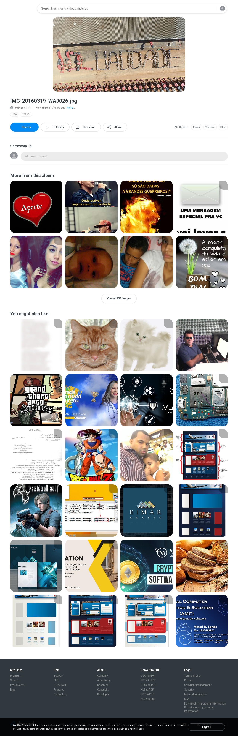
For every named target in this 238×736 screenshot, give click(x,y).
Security (189, 689)
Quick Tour (60, 684)
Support (58, 675)
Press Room (17, 684)
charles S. (18, 107)
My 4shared (41, 107)
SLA (186, 698)
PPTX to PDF (148, 680)
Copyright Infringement (198, 684)
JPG (15, 114)
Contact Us (60, 694)
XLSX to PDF (148, 698)
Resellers (102, 684)
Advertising (104, 680)
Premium (15, 675)
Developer (103, 694)
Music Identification (195, 694)
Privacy (188, 680)
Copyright (103, 689)
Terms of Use (192, 675)
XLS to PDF (147, 689)
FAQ (56, 680)
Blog (12, 689)
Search (14, 680)
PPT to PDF (147, 694)
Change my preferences (131, 729)
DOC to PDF (147, 675)
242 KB (26, 114)
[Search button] (211, 8)
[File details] (36, 207)
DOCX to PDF (148, 684)
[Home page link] (22, 8)
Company (103, 675)
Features (59, 689)
